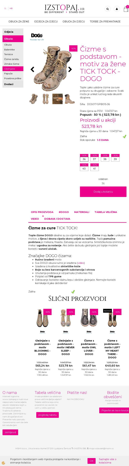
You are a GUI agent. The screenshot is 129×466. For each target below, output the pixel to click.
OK (91, 460)
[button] (70, 69)
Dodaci (8, 84)
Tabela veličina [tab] (106, 212)
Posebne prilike (12, 78)
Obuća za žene (19, 21)
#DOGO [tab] (64, 212)
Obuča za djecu (74, 21)
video (81, 263)
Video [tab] (35, 218)
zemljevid (10, 432)
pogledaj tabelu (47, 414)
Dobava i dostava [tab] (57, 218)
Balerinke (9, 49)
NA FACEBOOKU (75, 399)
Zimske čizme (11, 64)
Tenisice (8, 54)
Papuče (8, 73)
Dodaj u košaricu (103, 191)
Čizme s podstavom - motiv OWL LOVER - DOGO (89, 347)
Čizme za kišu (11, 59)
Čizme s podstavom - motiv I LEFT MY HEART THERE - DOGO (112, 349)
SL (5, 8)
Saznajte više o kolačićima (107, 461)
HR (11, 8)
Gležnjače (9, 68)
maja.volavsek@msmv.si (101, 448)
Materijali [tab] (81, 212)
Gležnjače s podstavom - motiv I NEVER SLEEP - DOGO (65, 347)
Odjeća (8, 31)
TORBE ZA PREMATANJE (105, 21)
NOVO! (107, 310)
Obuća (8, 38)
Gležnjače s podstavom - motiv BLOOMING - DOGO (42, 347)
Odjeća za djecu (46, 21)
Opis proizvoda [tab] (42, 212)
